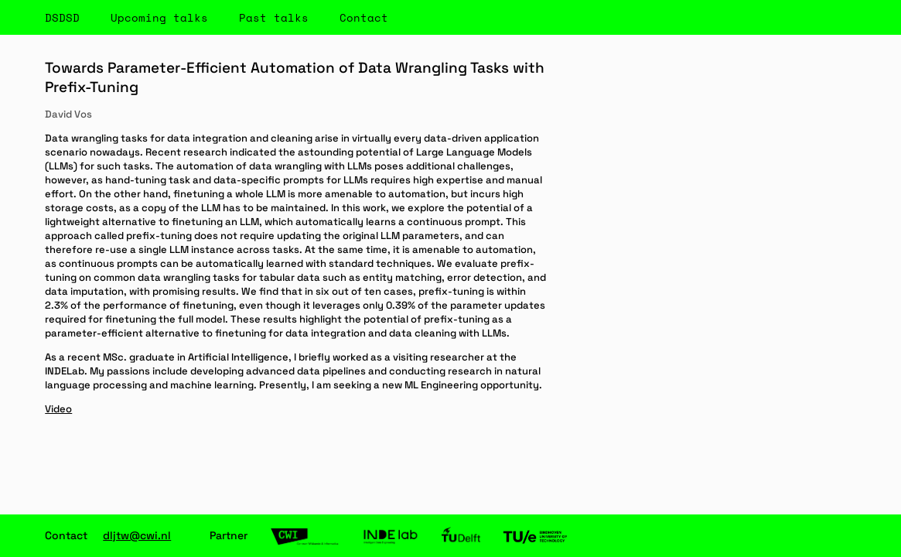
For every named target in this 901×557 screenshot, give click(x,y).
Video (58, 408)
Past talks (274, 17)
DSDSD (62, 17)
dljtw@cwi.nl (137, 535)
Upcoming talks (159, 17)
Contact (364, 17)
